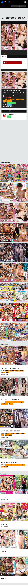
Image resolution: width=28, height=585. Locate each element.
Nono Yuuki (8, 97)
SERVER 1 (4, 56)
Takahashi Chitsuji (11, 102)
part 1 (6, 63)
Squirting (21, 370)
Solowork (14, 99)
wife (13, 106)
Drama (4, 101)
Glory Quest (9, 104)
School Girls (17, 433)
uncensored (8, 106)
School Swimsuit (8, 435)
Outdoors (17, 402)
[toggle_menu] (25, 2)
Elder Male (9, 101)
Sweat (7, 372)
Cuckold (3, 372)
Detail (9, 116)
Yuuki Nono (10, 114)
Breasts (22, 433)
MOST (5, 2)
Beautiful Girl (22, 464)
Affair (3, 435)
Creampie (9, 99)
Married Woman (20, 99)
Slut (2, 466)
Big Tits (16, 370)
